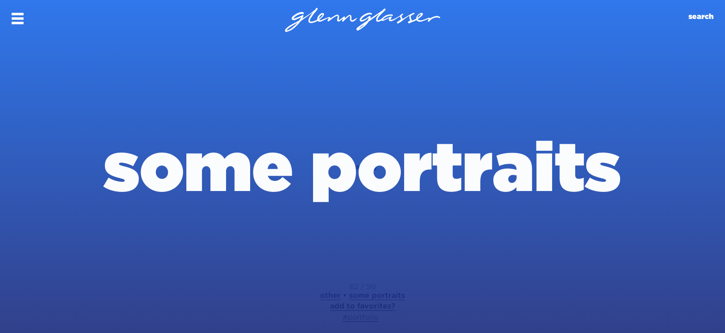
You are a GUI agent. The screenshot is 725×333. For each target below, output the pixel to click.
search (700, 16)
